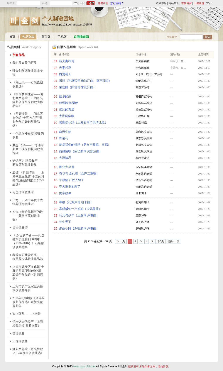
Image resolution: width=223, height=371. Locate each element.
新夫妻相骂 (66, 61)
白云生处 (65, 131)
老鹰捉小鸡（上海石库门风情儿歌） (83, 122)
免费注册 (103, 3)
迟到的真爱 (66, 109)
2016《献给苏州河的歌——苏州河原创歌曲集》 (27, 215)
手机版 (62, 37)
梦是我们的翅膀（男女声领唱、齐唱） (85, 144)
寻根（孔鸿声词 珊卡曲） (76, 202)
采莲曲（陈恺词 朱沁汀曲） (77, 87)
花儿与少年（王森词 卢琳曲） (79, 215)
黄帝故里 (65, 193)
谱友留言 (186, 3)
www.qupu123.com (84, 366)
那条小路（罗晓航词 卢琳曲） (79, 228)
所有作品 (18, 55)
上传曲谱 (199, 3)
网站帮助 (174, 3)
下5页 (160, 241)
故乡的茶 (65, 96)
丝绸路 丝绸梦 (68, 103)
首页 (208, 3)
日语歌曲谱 (20, 227)
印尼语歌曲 (20, 341)
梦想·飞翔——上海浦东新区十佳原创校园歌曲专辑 (28, 149)
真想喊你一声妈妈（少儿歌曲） (80, 208)
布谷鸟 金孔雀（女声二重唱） (79, 173)
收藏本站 (161, 3)
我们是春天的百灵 (24, 62)
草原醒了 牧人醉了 (71, 180)
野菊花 (63, 138)
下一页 (121, 241)
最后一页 (173, 241)
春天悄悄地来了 (69, 186)
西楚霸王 (65, 74)
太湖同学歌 (66, 116)
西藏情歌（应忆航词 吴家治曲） (81, 151)
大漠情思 (65, 157)
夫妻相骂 (65, 67)
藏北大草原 (66, 167)
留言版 (46, 37)
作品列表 (28, 37)
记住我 (81, 3)
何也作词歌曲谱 (23, 192)
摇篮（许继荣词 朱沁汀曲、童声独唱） (85, 80)
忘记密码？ (116, 3)
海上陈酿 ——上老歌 (26, 313)
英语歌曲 (18, 333)
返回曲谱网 (81, 37)
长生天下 (65, 222)
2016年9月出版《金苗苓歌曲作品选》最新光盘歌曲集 (28, 302)
